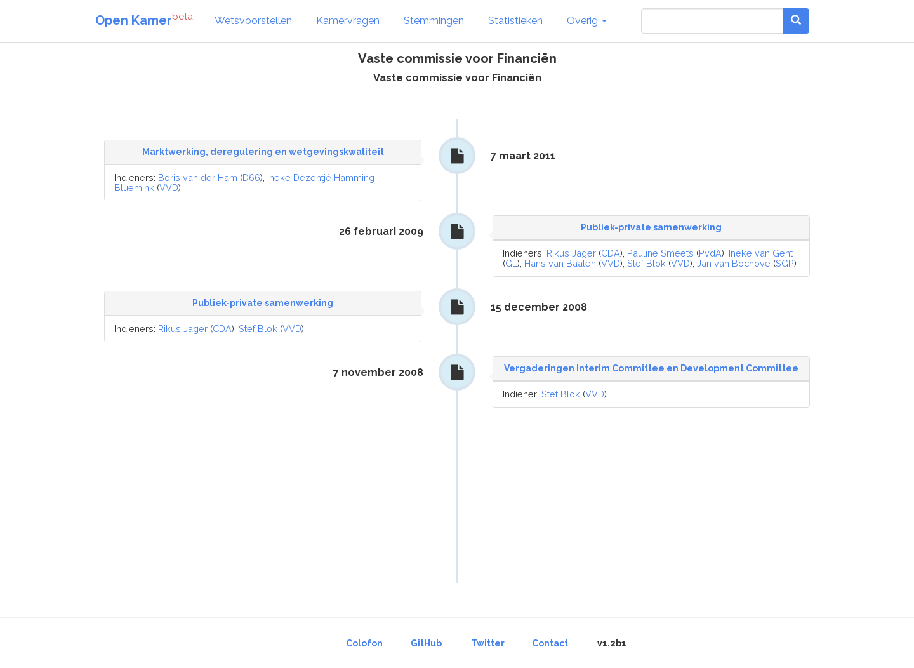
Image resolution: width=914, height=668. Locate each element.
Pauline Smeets (660, 253)
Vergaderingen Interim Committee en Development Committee (651, 368)
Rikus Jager (571, 253)
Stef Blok (646, 263)
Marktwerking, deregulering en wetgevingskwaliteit (263, 152)
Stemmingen (434, 21)
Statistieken (515, 21)
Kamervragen (348, 21)
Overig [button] (587, 21)
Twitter (488, 643)
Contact (550, 643)
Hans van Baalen (560, 263)
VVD (168, 187)
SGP (785, 263)
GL (511, 263)
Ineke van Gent (761, 253)
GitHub (426, 643)
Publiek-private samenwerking (651, 227)
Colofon (364, 643)
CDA (610, 253)
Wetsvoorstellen (253, 21)
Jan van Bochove (734, 263)
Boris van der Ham (197, 177)
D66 (251, 177)
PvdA (710, 253)
